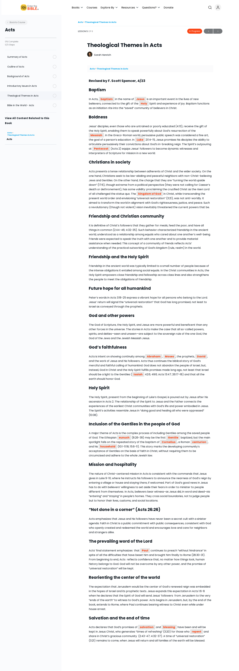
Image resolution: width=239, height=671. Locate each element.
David (201, 356)
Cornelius (168, 442)
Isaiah (138, 374)
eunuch (124, 437)
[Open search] (226, 7)
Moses (169, 356)
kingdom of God (149, 194)
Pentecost (101, 149)
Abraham (153, 356)
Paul (145, 550)
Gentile (173, 437)
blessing (169, 627)
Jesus (140, 99)
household (107, 446)
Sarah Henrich (102, 55)
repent (196, 632)
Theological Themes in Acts (21, 135)
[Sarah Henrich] (89, 55)
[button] (106, 7)
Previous (208, 31)
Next (217, 31)
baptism (107, 99)
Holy (144, 103)
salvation (147, 627)
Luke (140, 140)
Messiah (96, 135)
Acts (9, 133)
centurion (199, 442)
